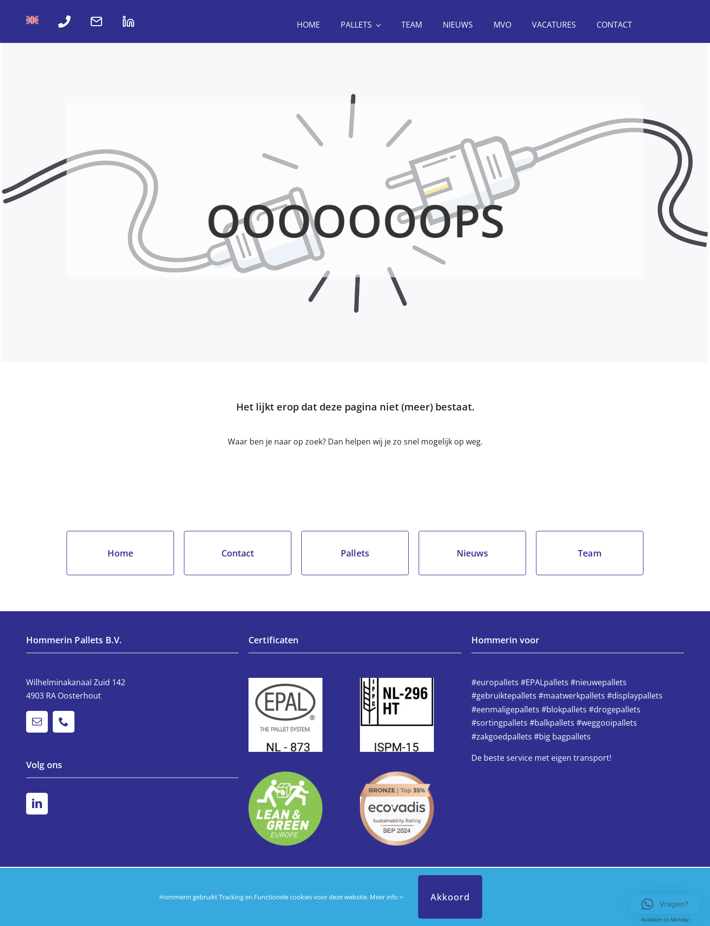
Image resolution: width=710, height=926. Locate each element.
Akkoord (450, 897)
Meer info (386, 896)
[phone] (63, 722)
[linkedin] (37, 804)
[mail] (37, 722)
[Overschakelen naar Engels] (32, 22)
